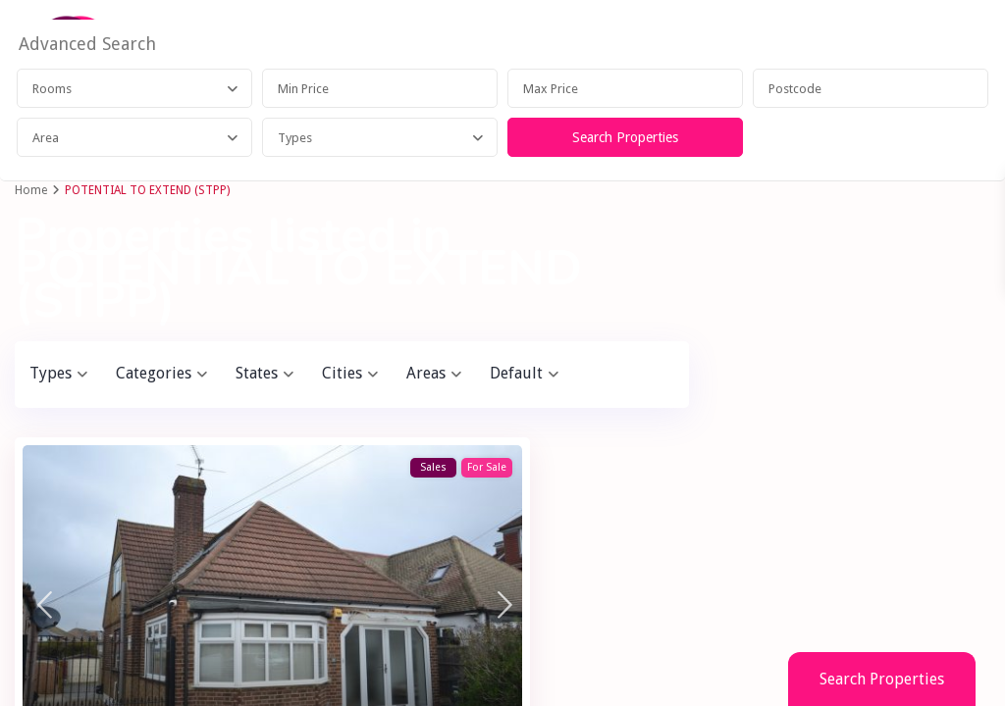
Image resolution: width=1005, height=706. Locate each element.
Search (854, 604)
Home (31, 190)
